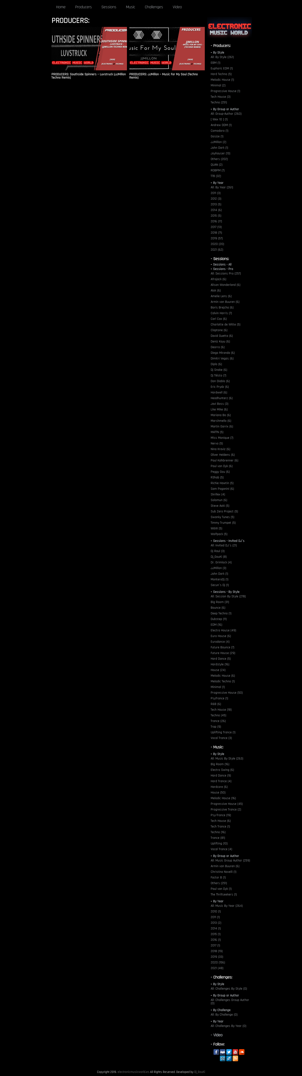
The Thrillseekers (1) (224, 894)
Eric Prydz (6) (220, 387)
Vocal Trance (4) (221, 849)
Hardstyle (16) (220, 664)
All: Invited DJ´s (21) (224, 545)
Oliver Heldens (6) (223, 455)
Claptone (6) (219, 330)
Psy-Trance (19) (221, 815)
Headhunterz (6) (222, 398)
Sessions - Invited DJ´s (228, 541)
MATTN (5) (217, 432)
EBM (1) (215, 63)
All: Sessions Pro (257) (226, 273)
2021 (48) (217, 968)
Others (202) (219, 159)
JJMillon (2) (218, 142)
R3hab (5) (217, 477)
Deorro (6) (218, 347)
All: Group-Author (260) (226, 114)
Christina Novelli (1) (223, 872)
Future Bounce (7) (222, 647)
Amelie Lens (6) (221, 296)
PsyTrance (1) (219, 698)
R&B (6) (216, 704)
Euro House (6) (221, 636)
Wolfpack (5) (219, 534)
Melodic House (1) (222, 80)
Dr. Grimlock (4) (221, 562)
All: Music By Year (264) (227, 906)
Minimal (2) (218, 85)
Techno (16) (218, 832)
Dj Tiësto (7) (218, 375)
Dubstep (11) (219, 619)
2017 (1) (215, 945)
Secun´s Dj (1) (220, 585)
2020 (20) (217, 244)
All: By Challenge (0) (224, 1015)
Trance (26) (218, 721)
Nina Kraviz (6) (220, 449)
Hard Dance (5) (221, 659)
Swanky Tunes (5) (222, 517)
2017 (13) (216, 227)
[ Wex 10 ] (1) (219, 119)
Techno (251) (219, 102)
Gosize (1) (217, 136)
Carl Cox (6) (219, 319)
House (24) (218, 670)
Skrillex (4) (218, 494)
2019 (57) (217, 238)
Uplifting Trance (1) (223, 732)
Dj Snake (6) (219, 370)
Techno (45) (218, 715)
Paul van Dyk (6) (222, 466)
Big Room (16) (220, 764)
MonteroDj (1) (219, 579)
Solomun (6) (219, 500)
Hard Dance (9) (221, 775)
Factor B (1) (218, 877)
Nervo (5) (217, 443)
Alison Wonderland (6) (225, 285)
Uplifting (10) (219, 843)
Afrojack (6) (218, 279)
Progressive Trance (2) (226, 809)
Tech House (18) (221, 710)
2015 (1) (216, 934)
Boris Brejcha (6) (222, 307)
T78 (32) (216, 176)
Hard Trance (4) (221, 781)
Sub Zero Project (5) (224, 511)
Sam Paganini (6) (222, 489)
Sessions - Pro (223, 269)
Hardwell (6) (219, 392)
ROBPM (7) (218, 170)
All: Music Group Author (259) (230, 860)
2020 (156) (218, 962)
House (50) (218, 792)
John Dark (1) (219, 148)
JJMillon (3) (218, 568)
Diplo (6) (216, 364)
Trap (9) (216, 727)
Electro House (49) (223, 630)
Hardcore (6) (219, 787)
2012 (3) (216, 199)
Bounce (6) (218, 608)
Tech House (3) (221, 97)
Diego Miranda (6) (223, 353)
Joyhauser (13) (220, 153)
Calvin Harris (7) (221, 313)
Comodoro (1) (219, 131)
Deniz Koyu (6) (220, 341)
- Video (216, 1035)
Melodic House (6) (223, 676)
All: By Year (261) (222, 187)
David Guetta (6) (222, 336)
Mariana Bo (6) (221, 415)
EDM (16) (216, 625)
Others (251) (219, 883)
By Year (218, 183)
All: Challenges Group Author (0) (230, 1001)
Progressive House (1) (225, 91)
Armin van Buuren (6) (225, 302)
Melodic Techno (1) (223, 681)
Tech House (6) (221, 821)
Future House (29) (223, 653)
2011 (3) (216, 193)
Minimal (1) (218, 687)
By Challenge (222, 1010)
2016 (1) (216, 940)
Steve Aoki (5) (220, 506)
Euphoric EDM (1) (222, 68)
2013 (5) (216, 204)
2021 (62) (217, 250)
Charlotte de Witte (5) (225, 324)
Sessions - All (222, 264)
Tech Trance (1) (220, 826)
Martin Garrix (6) (222, 426)
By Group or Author (226, 109)
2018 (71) (216, 233)
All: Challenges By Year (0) (228, 1026)
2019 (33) (217, 957)
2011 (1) (215, 917)
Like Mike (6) (219, 409)
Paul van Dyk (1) (221, 889)
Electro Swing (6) (222, 770)
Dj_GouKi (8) (219, 557)
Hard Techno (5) (221, 74)
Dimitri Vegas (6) (222, 358)
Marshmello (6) (221, 421)
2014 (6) (216, 210)
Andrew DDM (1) (221, 125)
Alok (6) (216, 290)
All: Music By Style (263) (227, 758)
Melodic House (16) (223, 798)
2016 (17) (216, 221)
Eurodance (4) (220, 642)
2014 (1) (216, 928)
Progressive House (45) (227, 804)
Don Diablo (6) (220, 381)
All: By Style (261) (222, 57)
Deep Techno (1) (221, 613)
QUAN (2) (216, 165)
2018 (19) (217, 951)
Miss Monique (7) (222, 438)
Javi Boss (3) (219, 404)
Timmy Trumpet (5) (223, 523)
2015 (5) (216, 216)
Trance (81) (218, 838)
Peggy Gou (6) (220, 472)
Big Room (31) (220, 602)
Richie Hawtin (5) (222, 483)
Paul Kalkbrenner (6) (224, 460)
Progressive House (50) (227, 693)
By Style (218, 53)
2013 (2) (216, 923)
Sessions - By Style (226, 592)
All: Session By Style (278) (228, 596)
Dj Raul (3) (218, 551)
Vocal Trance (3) (221, 738)
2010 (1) (216, 911)
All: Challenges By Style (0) (229, 989)
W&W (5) (216, 528)
